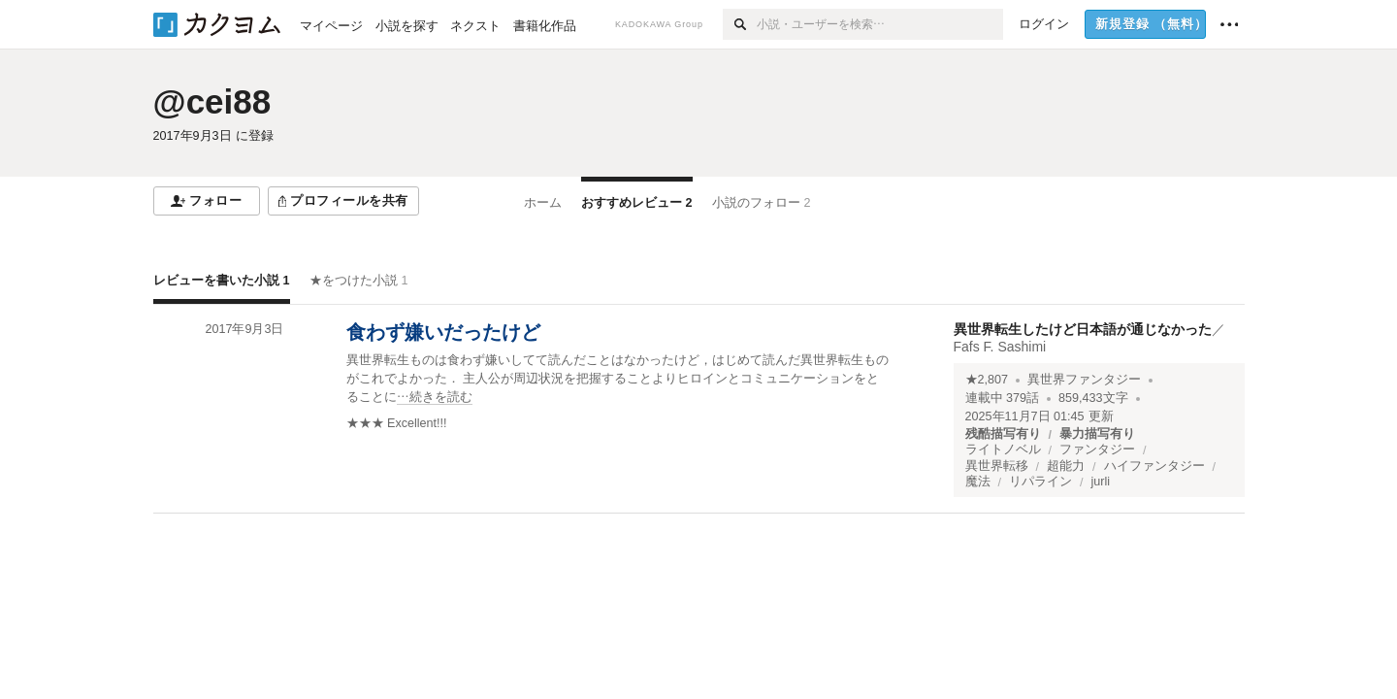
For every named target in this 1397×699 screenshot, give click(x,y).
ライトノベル (1003, 449)
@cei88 (212, 101)
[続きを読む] (619, 379)
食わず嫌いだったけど (443, 332)
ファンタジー (1097, 449)
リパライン (1040, 481)
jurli (1101, 481)
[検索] (740, 24)
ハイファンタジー (1154, 466)
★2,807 (987, 379)
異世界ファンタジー (1084, 379)
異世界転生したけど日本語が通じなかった (1083, 329)
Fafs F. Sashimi (1000, 346)
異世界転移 (996, 466)
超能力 (1066, 466)
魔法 (978, 481)
